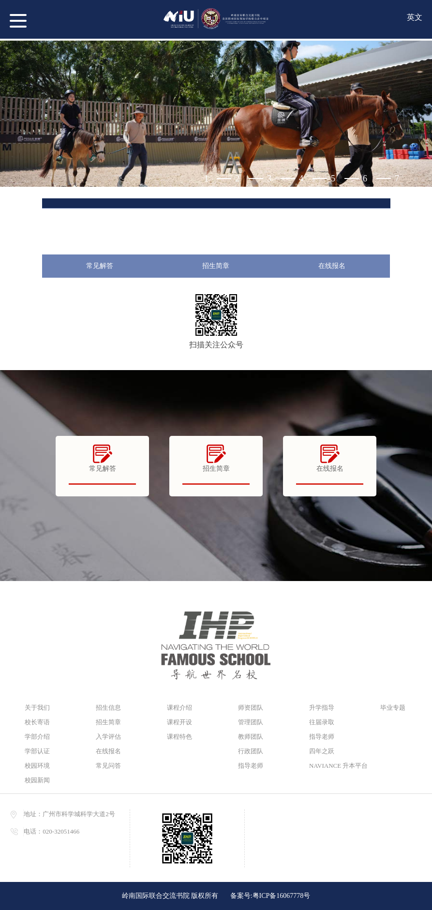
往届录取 (321, 722)
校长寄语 (37, 722)
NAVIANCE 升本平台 (335, 765)
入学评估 (108, 736)
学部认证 (37, 751)
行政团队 (250, 751)
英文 (414, 17)
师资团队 (250, 707)
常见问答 (108, 765)
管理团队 (250, 722)
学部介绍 (37, 736)
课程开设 (179, 722)
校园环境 (37, 765)
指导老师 (250, 765)
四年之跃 (321, 751)
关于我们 (37, 707)
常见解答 (99, 265)
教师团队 (250, 736)
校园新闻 (37, 780)
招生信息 (108, 707)
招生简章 (215, 265)
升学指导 (321, 707)
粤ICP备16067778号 (282, 895)
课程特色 (179, 736)
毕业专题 (392, 707)
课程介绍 (179, 707)
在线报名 (331, 265)
